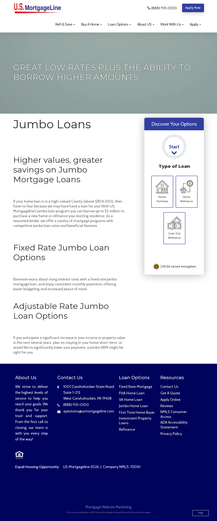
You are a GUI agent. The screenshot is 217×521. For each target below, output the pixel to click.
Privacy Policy (171, 433)
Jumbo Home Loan (133, 406)
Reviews (166, 406)
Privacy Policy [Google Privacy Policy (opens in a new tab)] (119, 512)
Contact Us (169, 386)
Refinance (127, 429)
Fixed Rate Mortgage (135, 386)
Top (200, 513)
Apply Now (193, 8)
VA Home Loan (130, 399)
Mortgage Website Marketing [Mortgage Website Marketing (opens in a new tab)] (108, 507)
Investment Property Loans (135, 420)
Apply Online (170, 399)
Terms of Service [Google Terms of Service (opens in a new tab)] (137, 512)
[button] (65, 24)
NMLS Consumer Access (173, 414)
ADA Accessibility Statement (174, 424)
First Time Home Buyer (137, 412)
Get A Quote (170, 393)
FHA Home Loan (132, 393)
